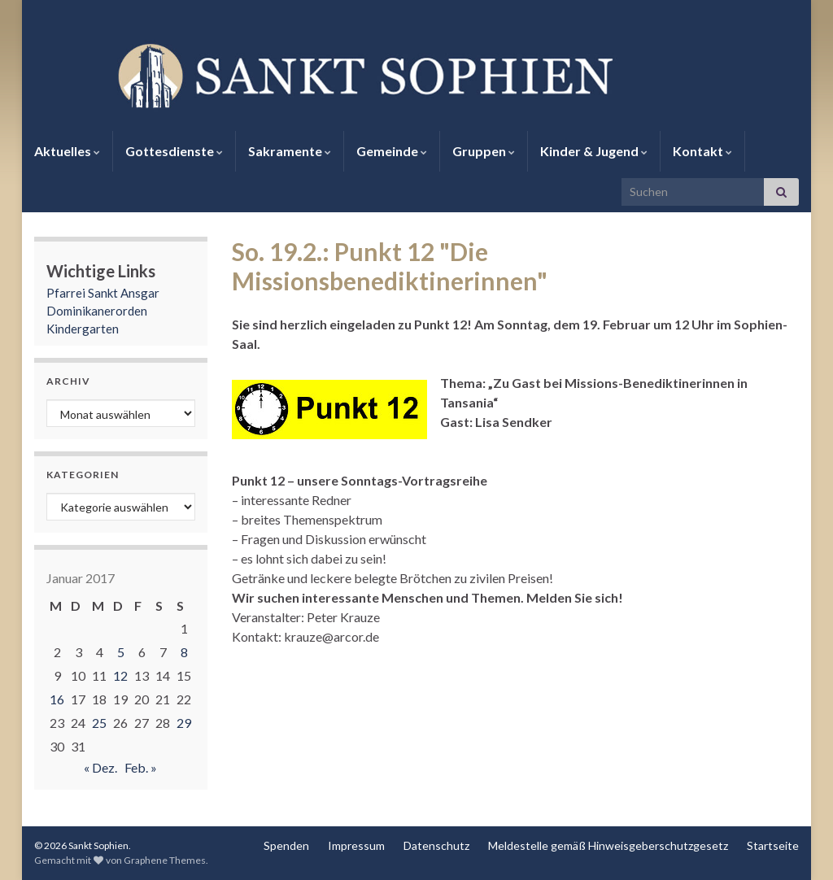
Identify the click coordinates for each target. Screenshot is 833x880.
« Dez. (100, 767)
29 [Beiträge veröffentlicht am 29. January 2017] (184, 722)
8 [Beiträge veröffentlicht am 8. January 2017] (184, 652)
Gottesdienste (174, 151)
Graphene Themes (165, 860)
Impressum (356, 845)
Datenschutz (436, 845)
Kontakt (702, 151)
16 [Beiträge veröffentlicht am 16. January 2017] (57, 699)
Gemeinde (391, 151)
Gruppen (483, 151)
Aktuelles (67, 151)
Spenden (286, 845)
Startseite (773, 845)
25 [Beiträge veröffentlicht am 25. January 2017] (99, 722)
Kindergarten (82, 328)
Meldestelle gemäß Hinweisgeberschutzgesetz (608, 845)
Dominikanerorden (96, 310)
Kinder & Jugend (594, 151)
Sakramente (289, 151)
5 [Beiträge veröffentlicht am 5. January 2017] (120, 652)
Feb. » (140, 767)
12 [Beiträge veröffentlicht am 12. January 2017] (120, 675)
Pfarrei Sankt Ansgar (102, 292)
